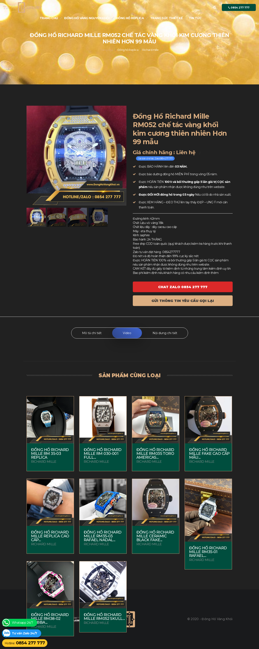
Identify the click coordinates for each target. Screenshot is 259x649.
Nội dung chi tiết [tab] (165, 333)
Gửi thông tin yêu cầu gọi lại (182, 301)
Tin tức (195, 18)
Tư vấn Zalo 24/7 (24, 633)
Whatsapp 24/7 (22, 623)
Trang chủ (49, 18)
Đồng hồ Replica (130, 18)
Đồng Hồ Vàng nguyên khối (86, 18)
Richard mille (150, 49)
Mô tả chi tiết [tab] (92, 333)
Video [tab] (127, 333)
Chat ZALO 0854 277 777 (182, 287)
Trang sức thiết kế (166, 18)
